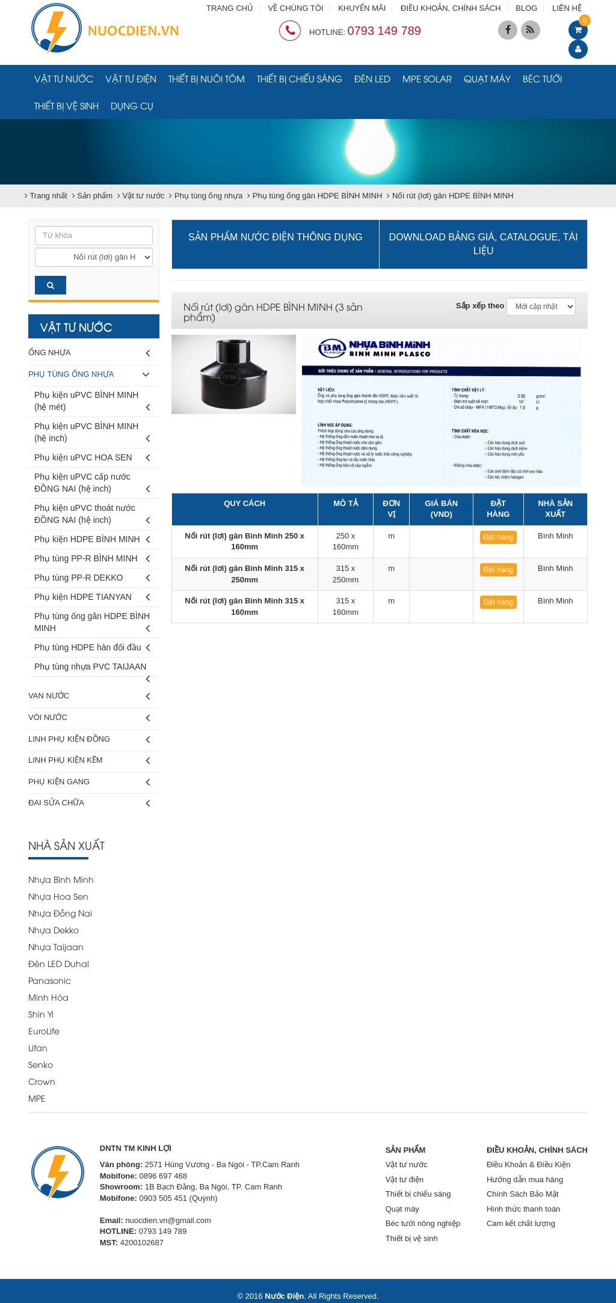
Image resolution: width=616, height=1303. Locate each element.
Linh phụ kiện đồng (89, 739)
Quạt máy (487, 78)
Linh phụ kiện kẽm (89, 760)
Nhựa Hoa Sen (58, 896)
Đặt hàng (498, 537)
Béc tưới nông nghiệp (423, 1223)
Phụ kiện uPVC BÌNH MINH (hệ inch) (92, 434)
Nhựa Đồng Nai (60, 912)
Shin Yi (41, 1013)
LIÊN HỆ (567, 8)
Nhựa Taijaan (56, 946)
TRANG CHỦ (229, 8)
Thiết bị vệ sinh (66, 105)
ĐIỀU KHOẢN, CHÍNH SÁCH (451, 8)
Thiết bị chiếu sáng (299, 78)
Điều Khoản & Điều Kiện (528, 1164)
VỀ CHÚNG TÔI (296, 8)
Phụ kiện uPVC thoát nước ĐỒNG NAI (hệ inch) (92, 516)
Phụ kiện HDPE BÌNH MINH (92, 539)
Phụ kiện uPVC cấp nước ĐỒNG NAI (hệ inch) (92, 485)
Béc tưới (542, 78)
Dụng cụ (132, 105)
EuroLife (44, 1030)
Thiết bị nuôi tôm (206, 78)
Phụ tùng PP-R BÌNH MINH (92, 558)
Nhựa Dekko (53, 929)
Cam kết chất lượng (521, 1223)
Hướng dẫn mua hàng (525, 1179)
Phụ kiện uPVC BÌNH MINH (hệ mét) (92, 403)
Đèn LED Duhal (58, 963)
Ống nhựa (89, 353)
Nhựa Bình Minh (61, 879)
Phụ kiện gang (89, 782)
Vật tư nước (63, 78)
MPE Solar (427, 78)
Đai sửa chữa (89, 803)
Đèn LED (372, 78)
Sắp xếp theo (480, 305)
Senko (40, 1064)
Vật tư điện (130, 78)
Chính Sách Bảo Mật (523, 1193)
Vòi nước (89, 718)
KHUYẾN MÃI (362, 8)
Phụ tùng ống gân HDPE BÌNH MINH (92, 624)
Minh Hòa (48, 996)
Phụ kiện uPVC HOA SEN (92, 457)
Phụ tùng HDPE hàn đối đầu (92, 647)
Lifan (38, 1047)
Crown (41, 1081)
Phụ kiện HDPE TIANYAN (92, 597)
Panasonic (49, 980)
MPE (37, 1097)
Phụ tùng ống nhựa (89, 374)
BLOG (526, 8)
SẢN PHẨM (406, 1150)
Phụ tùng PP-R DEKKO (92, 578)
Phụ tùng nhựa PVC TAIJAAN (92, 669)
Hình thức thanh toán (523, 1208)
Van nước (89, 696)
